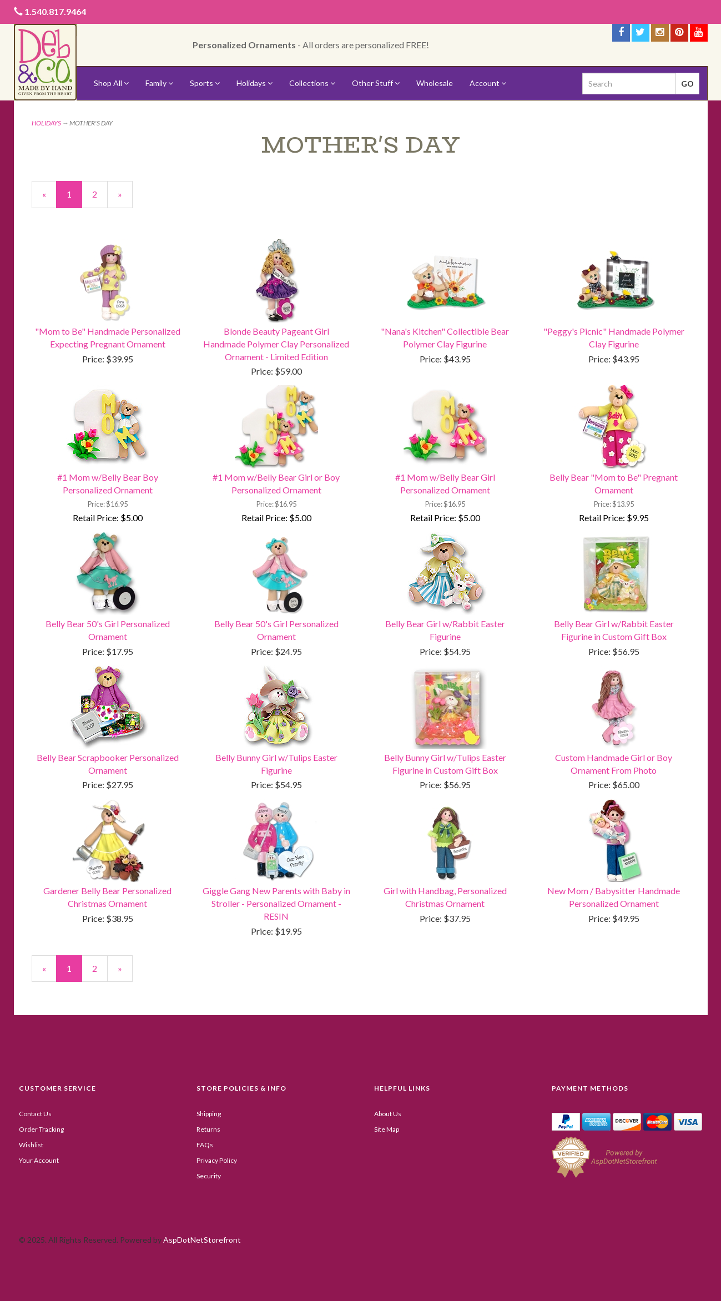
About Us (387, 1114)
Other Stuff (376, 83)
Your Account (39, 1160)
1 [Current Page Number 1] (74, 198)
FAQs (204, 1145)
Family (159, 83)
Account (488, 83)
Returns (208, 1129)
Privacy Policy (216, 1160)
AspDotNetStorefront (202, 1239)
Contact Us (35, 1114)
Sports (205, 83)
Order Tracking (41, 1129)
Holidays (254, 83)
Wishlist (31, 1145)
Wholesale (434, 83)
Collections (312, 83)
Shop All (111, 83)
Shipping (208, 1114)
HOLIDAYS (46, 123)
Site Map (386, 1129)
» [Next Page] (125, 198)
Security (208, 1176)
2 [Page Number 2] (100, 193)
